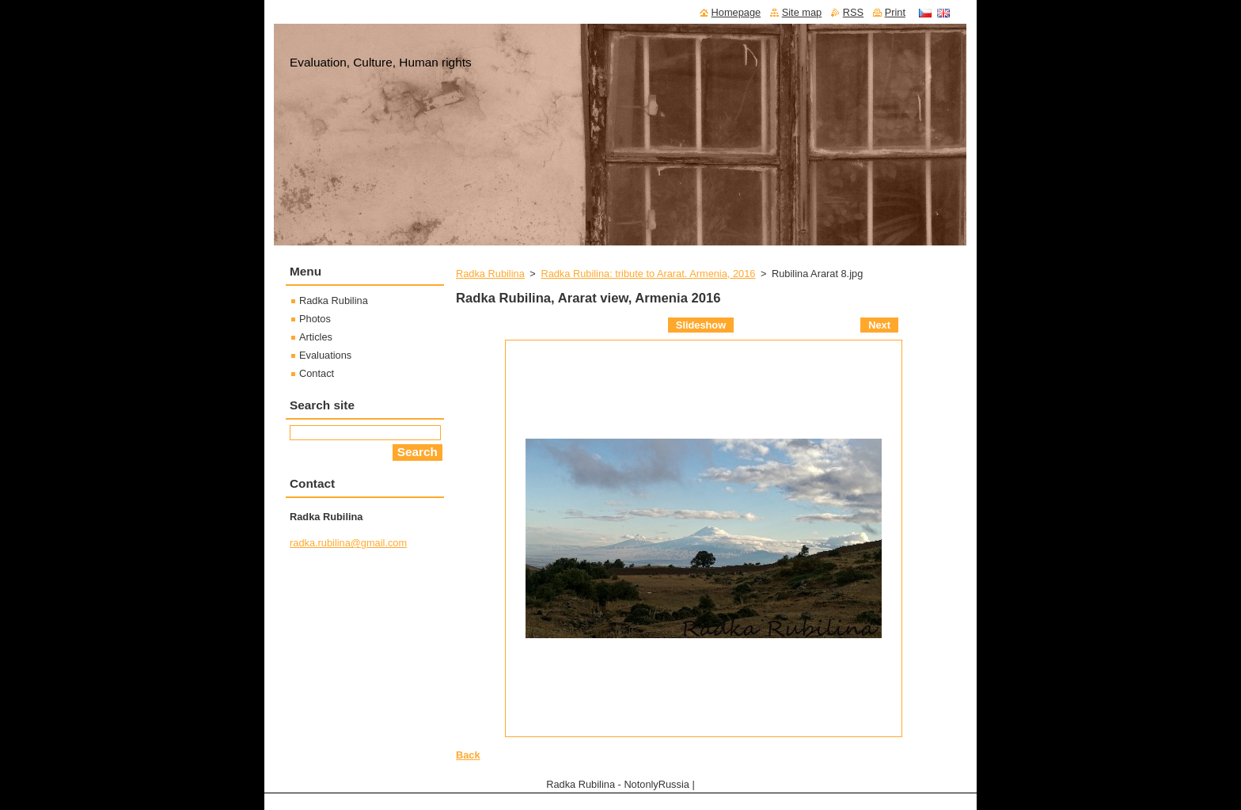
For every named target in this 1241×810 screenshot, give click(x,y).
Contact (316, 373)
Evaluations (325, 355)
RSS (853, 12)
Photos (315, 319)
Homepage (736, 12)
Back (468, 755)
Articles (315, 337)
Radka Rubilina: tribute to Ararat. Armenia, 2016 (648, 274)
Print (895, 12)
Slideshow (701, 325)
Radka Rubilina (490, 274)
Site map (802, 12)
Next (879, 325)
